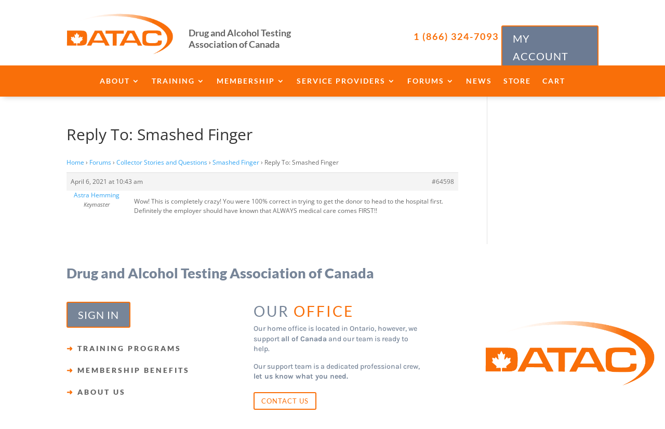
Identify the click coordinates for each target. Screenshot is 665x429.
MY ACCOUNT (540, 47)
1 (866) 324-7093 (456, 36)
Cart (553, 81)
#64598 (443, 181)
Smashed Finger (235, 162)
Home (75, 162)
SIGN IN (98, 315)
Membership (246, 81)
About (115, 81)
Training (173, 81)
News (479, 81)
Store (517, 81)
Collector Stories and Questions (161, 162)
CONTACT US (285, 401)
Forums (425, 81)
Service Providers (341, 81)
